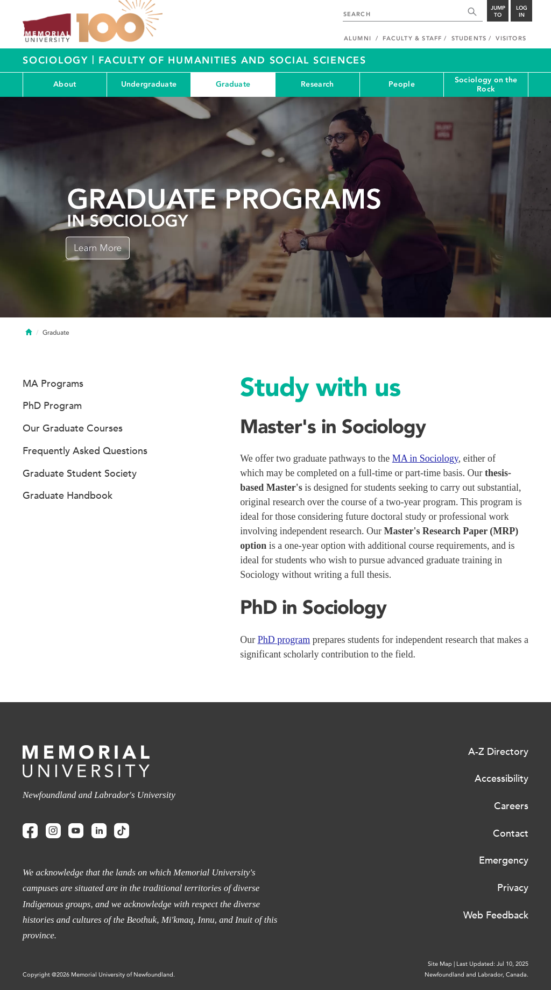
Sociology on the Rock (486, 84)
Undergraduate (149, 84)
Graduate (233, 84)
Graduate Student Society (80, 473)
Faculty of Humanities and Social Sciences (232, 60)
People (401, 84)
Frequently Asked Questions (85, 451)
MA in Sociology (425, 458)
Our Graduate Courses (73, 428)
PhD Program (52, 406)
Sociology (57, 60)
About (64, 84)
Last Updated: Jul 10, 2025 (492, 963)
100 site (119, 21)
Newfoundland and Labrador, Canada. (476, 974)
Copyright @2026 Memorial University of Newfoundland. (99, 974)
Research (317, 84)
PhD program (284, 639)
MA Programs (53, 384)
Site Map (440, 963)
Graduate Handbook (67, 495)
